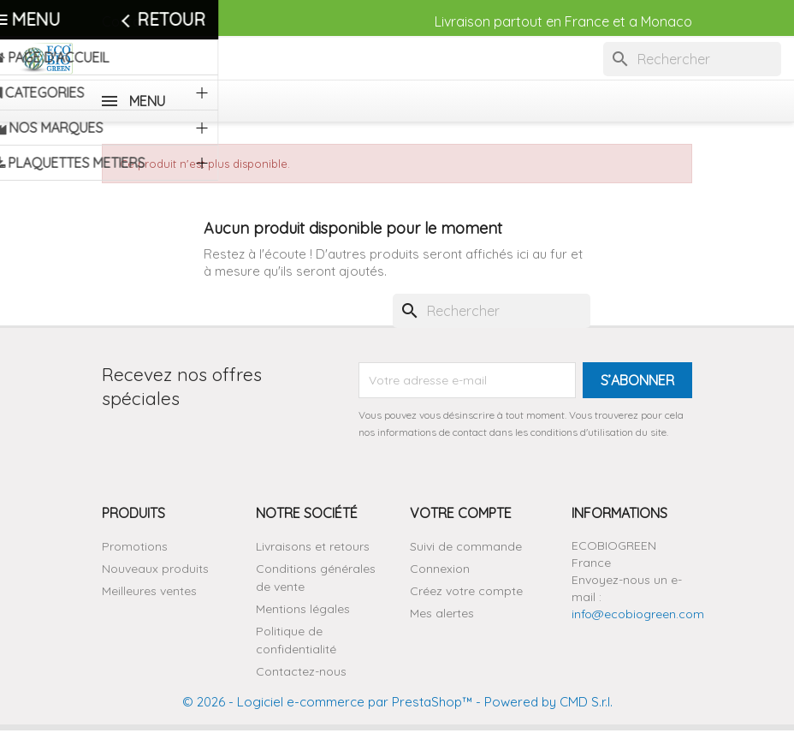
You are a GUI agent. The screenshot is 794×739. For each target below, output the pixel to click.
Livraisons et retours (313, 546)
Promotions (135, 546)
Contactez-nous (153, 21)
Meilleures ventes (149, 591)
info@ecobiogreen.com (638, 614)
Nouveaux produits (155, 568)
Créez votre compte (466, 591)
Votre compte (461, 512)
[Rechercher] (692, 59)
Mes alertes (442, 613)
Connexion (440, 568)
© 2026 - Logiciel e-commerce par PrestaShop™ (327, 702)
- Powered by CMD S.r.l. (542, 702)
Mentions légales (303, 609)
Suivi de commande (466, 546)
